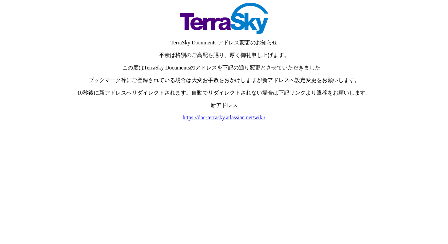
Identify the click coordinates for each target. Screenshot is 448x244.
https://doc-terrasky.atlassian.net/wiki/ (224, 117)
